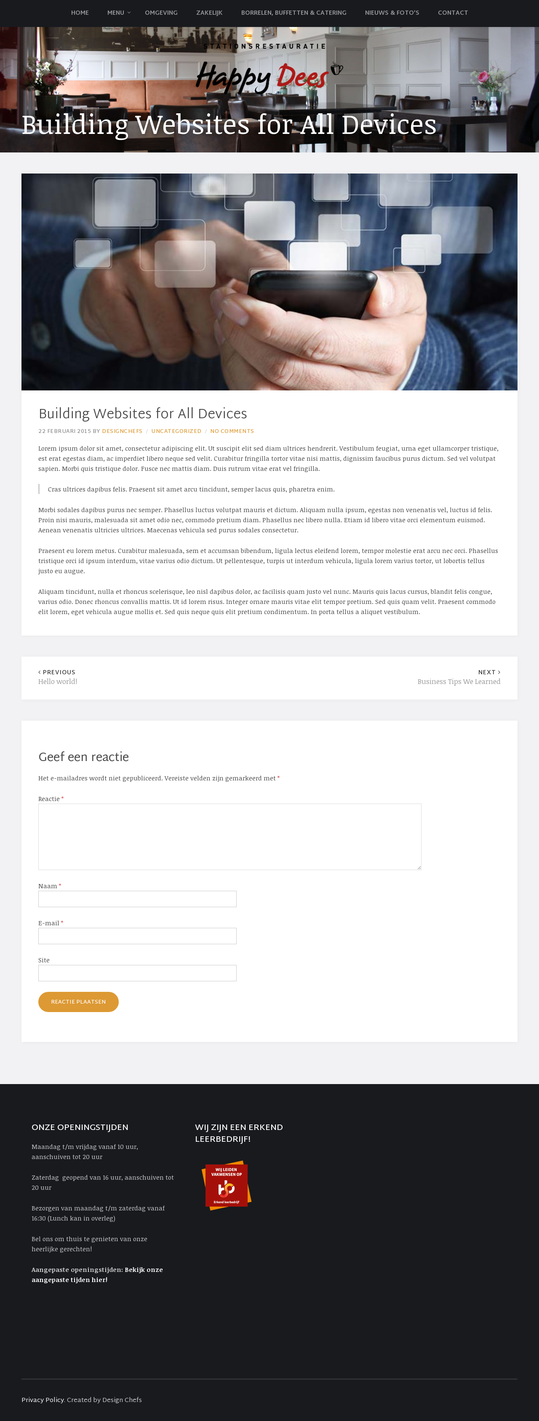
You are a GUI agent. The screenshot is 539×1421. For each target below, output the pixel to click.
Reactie (51, 798)
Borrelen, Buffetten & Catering (294, 13)
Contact (453, 13)
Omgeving (161, 13)
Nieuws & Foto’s (392, 13)
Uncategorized (176, 432)
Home (80, 13)
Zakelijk (209, 13)
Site (44, 960)
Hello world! (154, 677)
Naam (49, 885)
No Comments (232, 432)
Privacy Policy (42, 1400)
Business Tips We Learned (385, 677)
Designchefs (122, 432)
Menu (115, 13)
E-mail (50, 923)
